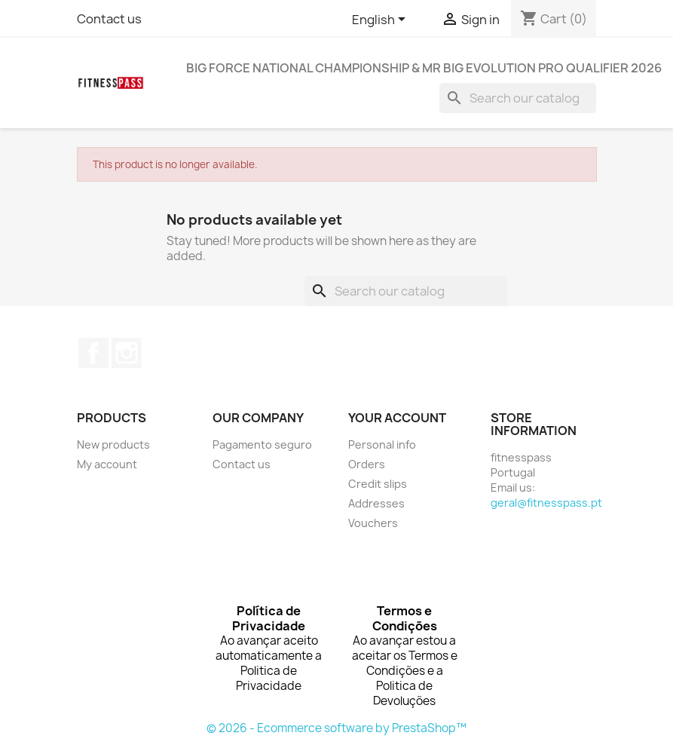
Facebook (93, 353)
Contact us (109, 19)
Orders (366, 464)
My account (107, 464)
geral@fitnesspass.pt (546, 502)
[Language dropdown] (381, 20)
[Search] (517, 98)
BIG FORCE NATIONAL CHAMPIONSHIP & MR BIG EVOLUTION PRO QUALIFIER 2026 (424, 68)
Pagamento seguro (262, 444)
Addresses (376, 503)
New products (113, 444)
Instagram (127, 353)
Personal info (382, 444)
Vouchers (373, 523)
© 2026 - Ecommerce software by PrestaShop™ (336, 728)
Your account (397, 417)
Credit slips (377, 484)
